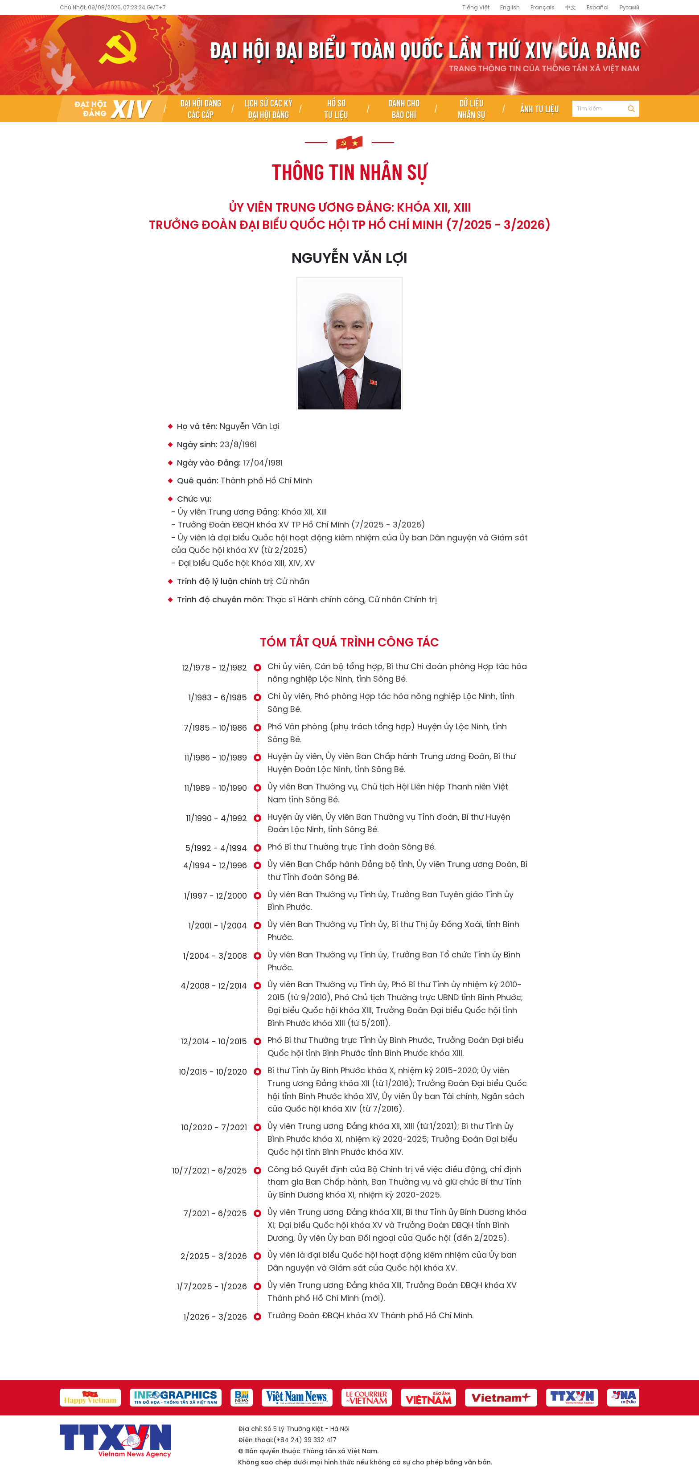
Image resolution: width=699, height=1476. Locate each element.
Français (542, 7)
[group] (91, 1397)
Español (598, 7)
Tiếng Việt (475, 7)
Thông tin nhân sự (349, 171)
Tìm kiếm (631, 108)
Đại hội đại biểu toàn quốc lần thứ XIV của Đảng (349, 55)
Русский (629, 7)
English (510, 7)
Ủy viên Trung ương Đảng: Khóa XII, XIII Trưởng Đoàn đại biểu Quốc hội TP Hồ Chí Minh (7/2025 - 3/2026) (350, 216)
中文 (570, 7)
